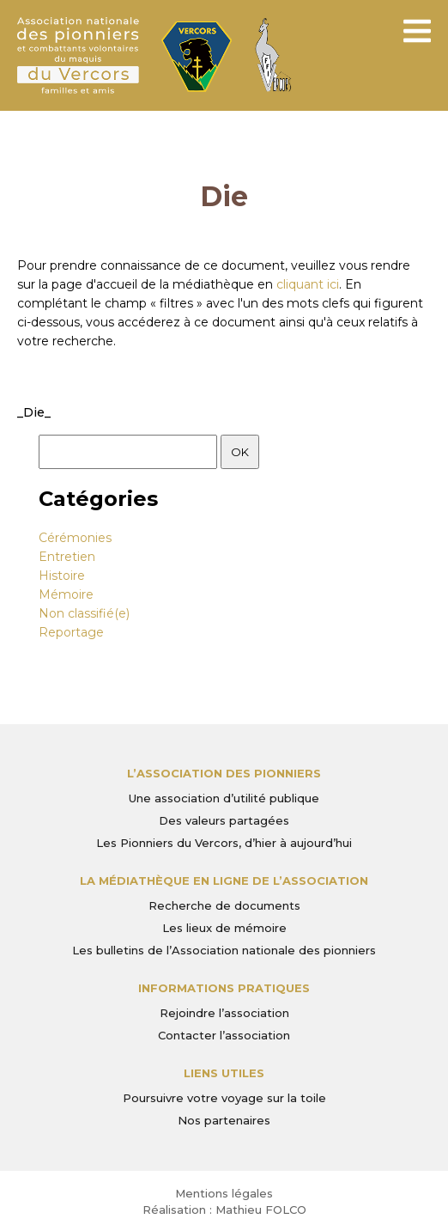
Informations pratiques (224, 988)
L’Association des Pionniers (224, 773)
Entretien (67, 556)
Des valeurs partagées (224, 820)
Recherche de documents (224, 905)
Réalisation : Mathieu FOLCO (224, 1209)
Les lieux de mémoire (224, 928)
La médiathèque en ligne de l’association (224, 880)
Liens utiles (224, 1073)
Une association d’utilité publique (224, 798)
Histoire (62, 575)
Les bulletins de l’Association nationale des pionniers (224, 950)
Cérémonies (75, 537)
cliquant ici (307, 284)
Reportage (71, 632)
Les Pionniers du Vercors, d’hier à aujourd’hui (224, 843)
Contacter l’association (224, 1035)
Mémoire (66, 594)
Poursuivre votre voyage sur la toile (224, 1098)
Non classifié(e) (84, 613)
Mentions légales (224, 1193)
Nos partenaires (224, 1120)
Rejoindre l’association (224, 1013)
